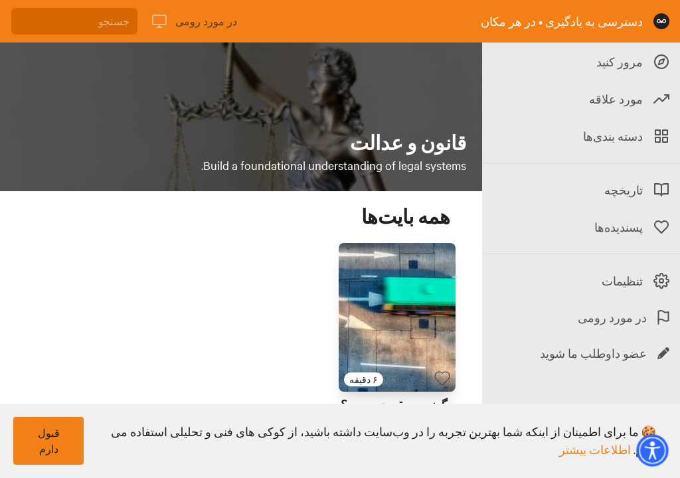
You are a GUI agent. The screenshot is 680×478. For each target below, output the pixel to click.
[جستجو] (74, 21)
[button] (652, 450)
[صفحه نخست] (661, 21)
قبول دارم (49, 440)
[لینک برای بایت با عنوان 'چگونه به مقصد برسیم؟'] (397, 317)
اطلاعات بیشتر (595, 449)
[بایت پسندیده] (442, 378)
